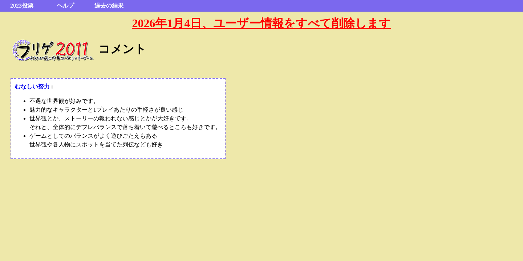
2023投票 (21, 6)
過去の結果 (108, 6)
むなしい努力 (32, 86)
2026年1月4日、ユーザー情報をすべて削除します (261, 23)
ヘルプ (65, 6)
